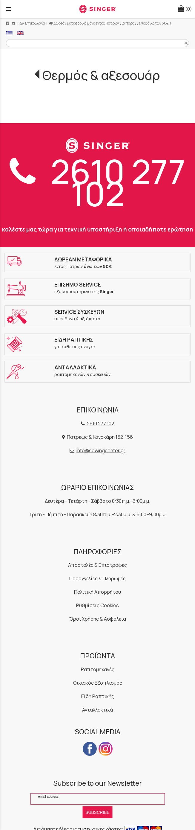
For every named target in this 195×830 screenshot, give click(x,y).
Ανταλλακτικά (97, 709)
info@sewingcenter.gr (100, 450)
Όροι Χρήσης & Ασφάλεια (97, 619)
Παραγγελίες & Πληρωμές (97, 578)
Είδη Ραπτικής (97, 696)
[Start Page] (97, 9)
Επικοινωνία (32, 23)
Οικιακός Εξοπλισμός (97, 683)
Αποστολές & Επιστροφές (97, 565)
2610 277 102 (97, 182)
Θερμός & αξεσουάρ (101, 75)
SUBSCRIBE (97, 812)
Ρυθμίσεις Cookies (97, 605)
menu (8, 9)
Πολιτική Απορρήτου (97, 592)
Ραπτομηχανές (97, 669)
